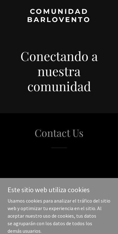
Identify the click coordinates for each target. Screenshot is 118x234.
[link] (59, 20)
